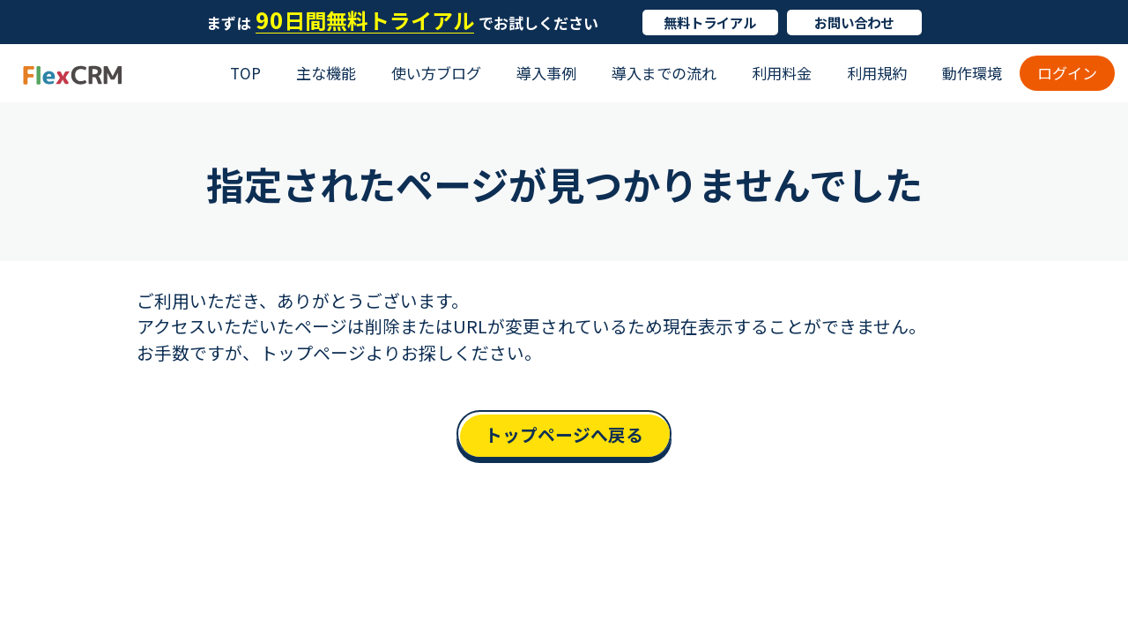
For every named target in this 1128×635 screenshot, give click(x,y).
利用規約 (877, 73)
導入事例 (546, 73)
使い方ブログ (436, 73)
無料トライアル (710, 22)
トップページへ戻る (564, 434)
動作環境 (972, 73)
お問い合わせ (854, 22)
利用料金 (782, 73)
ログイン (1067, 73)
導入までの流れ (664, 73)
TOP (245, 73)
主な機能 (326, 73)
